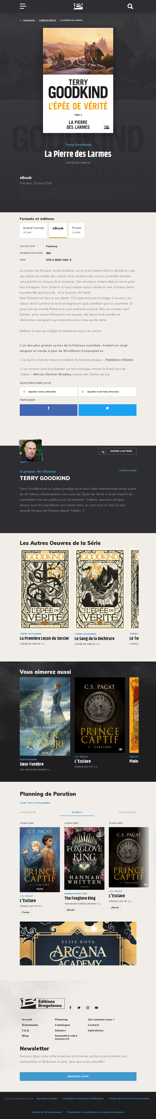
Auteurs (60, 1030)
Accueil (27, 1019)
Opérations (96, 1030)
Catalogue (29, 20)
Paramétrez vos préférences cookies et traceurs (95, 1112)
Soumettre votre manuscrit (66, 1037)
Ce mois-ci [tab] (77, 812)
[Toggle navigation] (25, 6)
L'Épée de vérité (47, 20)
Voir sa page (127, 470)
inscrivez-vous (78, 1076)
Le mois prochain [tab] (127, 812)
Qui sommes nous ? (101, 1019)
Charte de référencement (47, 1112)
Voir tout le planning (35, 803)
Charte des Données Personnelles (129, 1098)
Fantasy (51, 246)
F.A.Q (25, 1030)
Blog (25, 1035)
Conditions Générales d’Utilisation (83, 1098)
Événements (30, 1025)
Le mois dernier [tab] (28, 812)
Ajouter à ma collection (38, 391)
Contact (93, 1025)
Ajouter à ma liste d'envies (99, 391)
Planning (61, 1019)
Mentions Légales (47, 1098)
